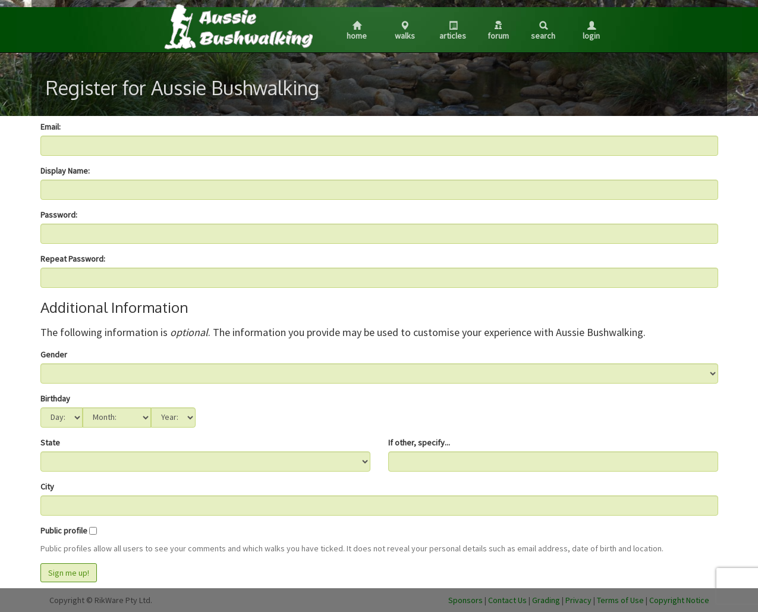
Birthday (55, 398)
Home (357, 31)
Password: (58, 214)
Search (543, 31)
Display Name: (65, 170)
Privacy (578, 600)
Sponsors (465, 600)
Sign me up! (68, 572)
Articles (452, 31)
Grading (546, 600)
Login (591, 31)
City (47, 486)
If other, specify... (419, 442)
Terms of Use (620, 600)
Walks (405, 31)
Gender (53, 354)
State (50, 442)
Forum (498, 31)
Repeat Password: (72, 258)
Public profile (63, 530)
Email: (50, 126)
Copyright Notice (679, 600)
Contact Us (507, 600)
